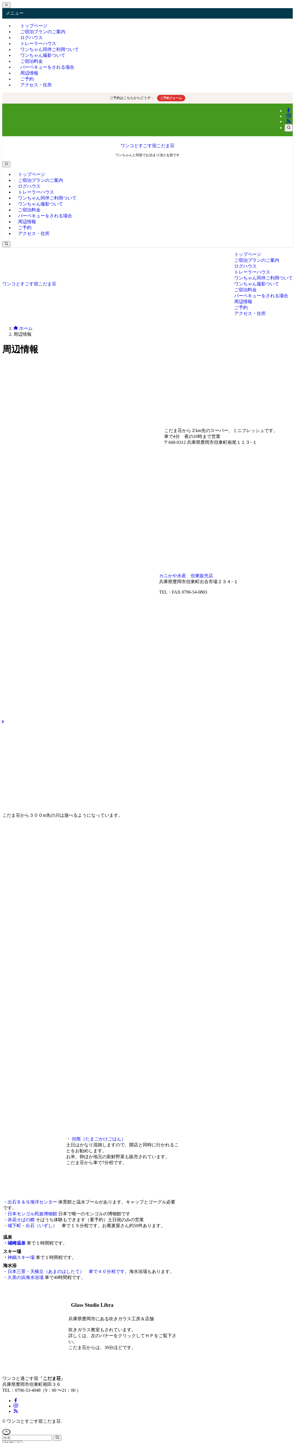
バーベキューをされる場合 (47, 67)
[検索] (289, 128)
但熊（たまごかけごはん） (99, 1138)
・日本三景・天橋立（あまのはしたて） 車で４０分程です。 (66, 1271)
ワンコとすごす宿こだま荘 (147, 145)
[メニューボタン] (6, 164)
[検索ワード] (27, 1438)
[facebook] (288, 110)
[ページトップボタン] (6, 1432)
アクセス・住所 (36, 84)
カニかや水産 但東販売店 (186, 575)
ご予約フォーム (171, 98)
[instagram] (288, 116)
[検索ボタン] (6, 244)
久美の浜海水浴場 (26, 1277)
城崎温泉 (17, 1243)
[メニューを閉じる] (6, 5)
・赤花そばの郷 (19, 1219)
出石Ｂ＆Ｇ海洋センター (32, 1202)
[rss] (288, 121)
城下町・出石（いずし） (35, 1225)
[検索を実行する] (57, 1438)
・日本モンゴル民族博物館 (30, 1213)
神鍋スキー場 (21, 1257)
